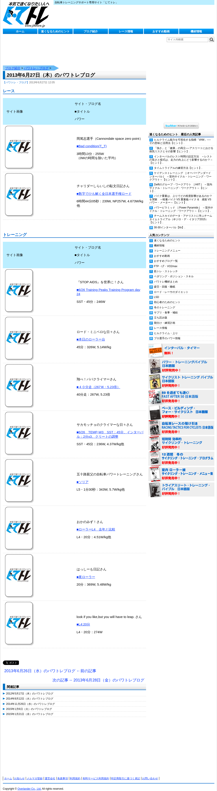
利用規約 (75, 774)
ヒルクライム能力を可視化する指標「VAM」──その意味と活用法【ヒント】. (180, 137)
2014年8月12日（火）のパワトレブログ (30, 694)
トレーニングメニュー (167, 246)
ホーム (20, 31)
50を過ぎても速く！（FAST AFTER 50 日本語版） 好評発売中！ (181, 392)
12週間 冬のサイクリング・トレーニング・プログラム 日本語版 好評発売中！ (181, 454)
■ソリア (83, 477)
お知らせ (19, 774)
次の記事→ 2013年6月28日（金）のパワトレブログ (98, 676)
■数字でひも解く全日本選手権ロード (104, 189)
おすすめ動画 (161, 31)
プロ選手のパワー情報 (167, 333)
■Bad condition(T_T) (92, 141)
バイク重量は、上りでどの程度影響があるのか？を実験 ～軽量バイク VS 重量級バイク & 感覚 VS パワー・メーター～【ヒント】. (180, 195)
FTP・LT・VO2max (165, 261)
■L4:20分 (83, 620)
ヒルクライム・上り (166, 328)
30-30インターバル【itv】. (169, 223)
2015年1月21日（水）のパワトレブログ (30, 709)
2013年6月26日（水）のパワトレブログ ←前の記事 (50, 666)
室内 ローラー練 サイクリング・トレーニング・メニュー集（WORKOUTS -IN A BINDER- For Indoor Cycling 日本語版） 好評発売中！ (181, 470)
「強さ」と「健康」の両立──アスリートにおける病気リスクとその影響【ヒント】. (181, 145)
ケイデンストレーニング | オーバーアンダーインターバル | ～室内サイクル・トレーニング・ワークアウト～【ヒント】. (180, 172)
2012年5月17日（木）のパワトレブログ (30, 689)
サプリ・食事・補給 (166, 308)
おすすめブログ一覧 (166, 256)
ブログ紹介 (90, 31)
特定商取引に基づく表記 (125, 774)
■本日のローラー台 (91, 335)
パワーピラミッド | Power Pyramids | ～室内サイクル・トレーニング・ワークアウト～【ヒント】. (181, 205)
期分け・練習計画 (164, 318)
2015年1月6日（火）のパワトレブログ (29, 704)
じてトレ (27, 14)
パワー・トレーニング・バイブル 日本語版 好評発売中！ (181, 362)
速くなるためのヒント (55, 31)
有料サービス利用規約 (96, 774)
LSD (156, 292)
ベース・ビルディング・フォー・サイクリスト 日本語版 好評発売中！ (181, 408)
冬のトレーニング (164, 303)
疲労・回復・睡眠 (164, 282)
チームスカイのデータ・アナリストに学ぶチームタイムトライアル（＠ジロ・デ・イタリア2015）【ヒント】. (180, 215)
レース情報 (126, 31)
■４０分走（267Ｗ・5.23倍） (98, 382)
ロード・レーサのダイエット (171, 287)
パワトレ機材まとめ (166, 277)
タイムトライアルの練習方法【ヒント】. (178, 163)
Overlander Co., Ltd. (29, 784)
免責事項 (62, 774)
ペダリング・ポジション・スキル (174, 272)
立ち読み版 (160, 313)
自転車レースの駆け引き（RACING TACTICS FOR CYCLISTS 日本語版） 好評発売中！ (181, 423)
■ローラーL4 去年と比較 (96, 525)
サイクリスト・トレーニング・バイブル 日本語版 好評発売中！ (181, 377)
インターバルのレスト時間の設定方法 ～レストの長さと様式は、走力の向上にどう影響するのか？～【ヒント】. (181, 155)
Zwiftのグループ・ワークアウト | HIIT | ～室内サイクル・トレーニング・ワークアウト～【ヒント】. (180, 183)
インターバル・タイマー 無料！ (181, 346)
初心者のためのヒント (167, 297)
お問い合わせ (150, 774)
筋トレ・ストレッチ (166, 266)
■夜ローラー (86, 572)
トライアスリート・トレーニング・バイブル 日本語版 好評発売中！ (181, 485)
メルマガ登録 (35, 774)
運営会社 (50, 774)
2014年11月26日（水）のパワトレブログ (30, 699)
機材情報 (196, 31)
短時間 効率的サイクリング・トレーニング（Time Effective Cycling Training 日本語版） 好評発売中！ (181, 439)
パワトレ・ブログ (36, 63)
